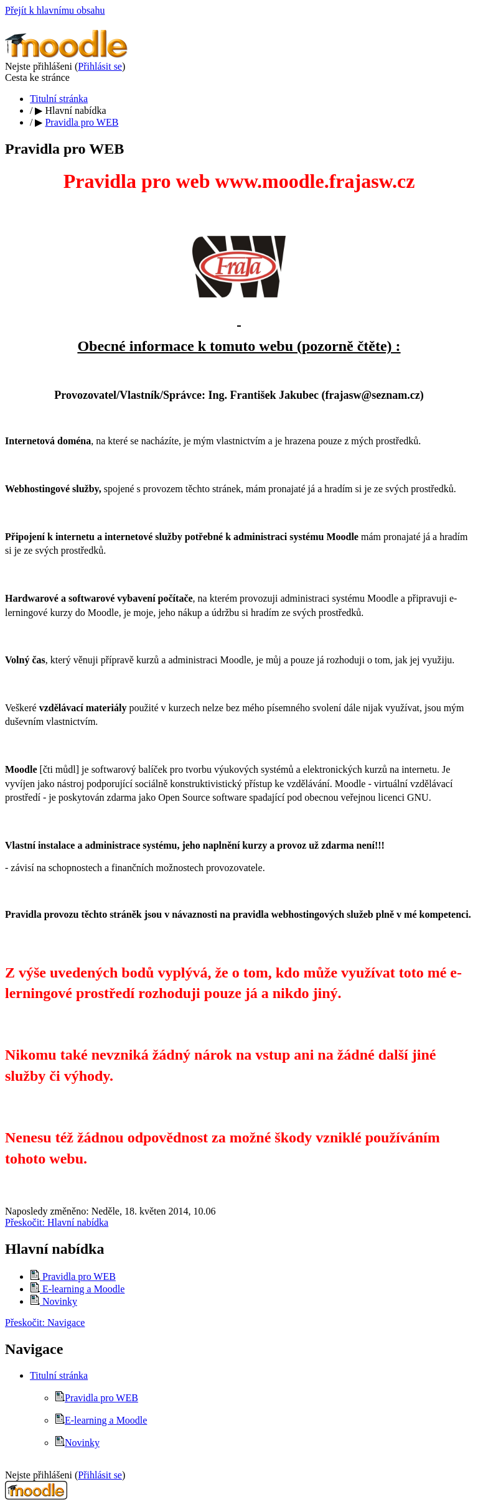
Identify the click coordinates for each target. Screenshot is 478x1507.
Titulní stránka (59, 98)
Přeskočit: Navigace (45, 1322)
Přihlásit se (100, 66)
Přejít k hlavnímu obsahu (55, 10)
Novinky (53, 1301)
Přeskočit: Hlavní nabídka (56, 1222)
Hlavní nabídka (75, 110)
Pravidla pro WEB (81, 122)
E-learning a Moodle (77, 1289)
